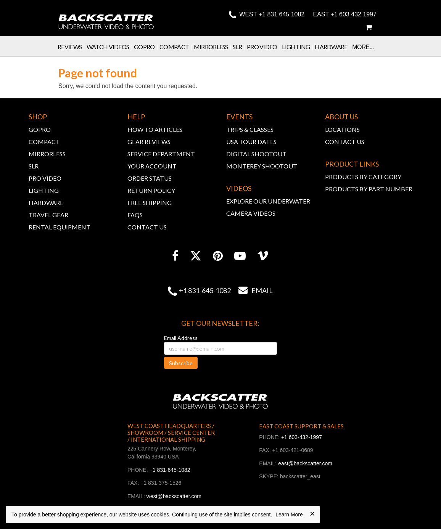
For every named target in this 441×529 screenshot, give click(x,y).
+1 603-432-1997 (301, 437)
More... (362, 47)
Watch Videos (110, 46)
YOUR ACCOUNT (152, 166)
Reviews (72, 46)
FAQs (135, 214)
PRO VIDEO (45, 178)
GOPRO (40, 129)
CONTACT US (147, 227)
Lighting (298, 46)
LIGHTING (44, 190)
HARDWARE (46, 202)
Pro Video (264, 46)
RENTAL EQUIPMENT (59, 227)
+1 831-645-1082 (205, 290)
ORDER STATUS (149, 178)
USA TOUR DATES (251, 141)
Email (252, 290)
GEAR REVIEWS (149, 141)
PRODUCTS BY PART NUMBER (368, 188)
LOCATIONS (342, 129)
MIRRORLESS (47, 153)
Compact (176, 46)
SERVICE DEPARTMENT (161, 153)
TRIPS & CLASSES (250, 129)
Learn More (289, 514)
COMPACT (44, 141)
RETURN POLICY (151, 190)
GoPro (146, 46)
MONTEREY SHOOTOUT (261, 166)
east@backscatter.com (305, 463)
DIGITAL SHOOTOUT (256, 153)
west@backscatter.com (173, 496)
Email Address (181, 338)
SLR (240, 46)
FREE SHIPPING (149, 202)
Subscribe (181, 363)
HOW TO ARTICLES (154, 129)
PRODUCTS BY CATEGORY (363, 176)
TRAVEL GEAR (48, 214)
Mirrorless (213, 46)
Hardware (333, 46)
